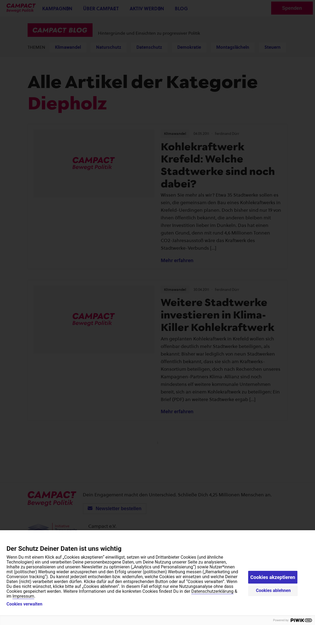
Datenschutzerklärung (212, 591)
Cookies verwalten (24, 604)
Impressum (23, 596)
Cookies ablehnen (273, 590)
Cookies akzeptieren (272, 577)
